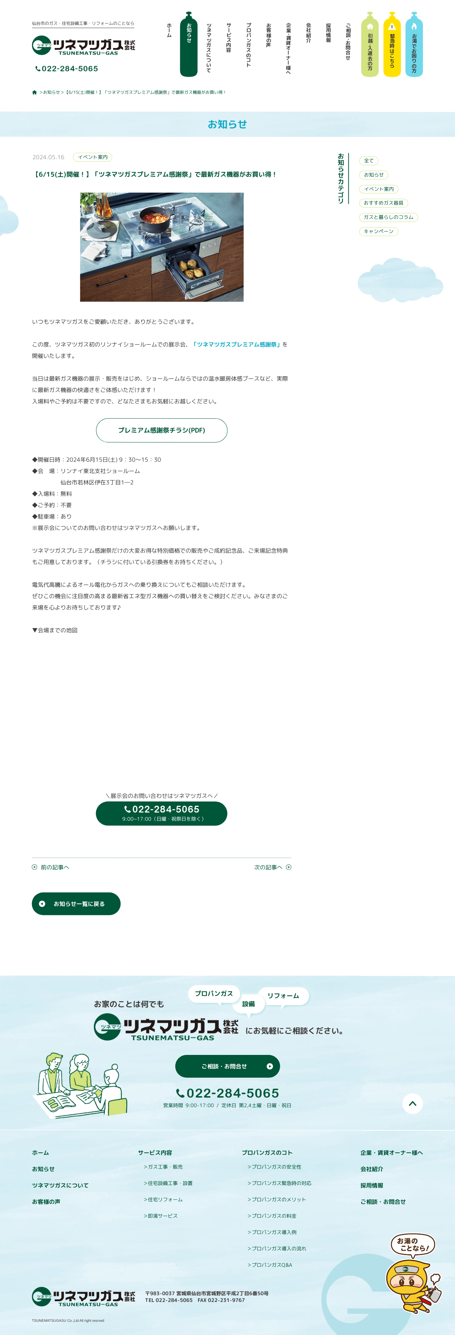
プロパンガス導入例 (274, 1232)
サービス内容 (155, 1153)
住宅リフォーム (165, 1199)
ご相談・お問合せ (383, 1202)
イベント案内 (93, 157)
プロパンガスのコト (267, 1153)
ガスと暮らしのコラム (388, 217)
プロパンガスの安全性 (276, 1166)
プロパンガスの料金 (274, 1215)
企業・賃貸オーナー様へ (391, 1153)
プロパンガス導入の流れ (279, 1248)
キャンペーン (379, 231)
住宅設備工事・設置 (170, 1183)
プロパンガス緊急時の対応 (281, 1183)
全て (369, 160)
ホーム (40, 1153)
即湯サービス (163, 1215)
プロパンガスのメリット (279, 1199)
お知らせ (51, 92)
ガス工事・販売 (165, 1166)
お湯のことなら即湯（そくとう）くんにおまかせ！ (414, 1274)
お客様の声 (46, 1202)
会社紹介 (371, 1169)
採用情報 (371, 1185)
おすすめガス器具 (383, 203)
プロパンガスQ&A (272, 1264)
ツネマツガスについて (60, 1185)
